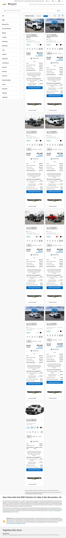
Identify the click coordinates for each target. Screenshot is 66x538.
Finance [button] (45, 4)
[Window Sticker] (42, 49)
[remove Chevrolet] (39, 16)
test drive (8, 510)
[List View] (62, 16)
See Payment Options (34, 87)
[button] (42, 25)
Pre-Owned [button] (38, 4)
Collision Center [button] (55, 4)
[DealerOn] (6, 533)
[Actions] (41, 36)
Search (58, 10)
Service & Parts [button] (49, 4)
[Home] (29, 4)
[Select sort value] (55, 16)
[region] (34, 74)
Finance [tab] (54, 53)
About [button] (63, 4)
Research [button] (60, 4)
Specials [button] (42, 4)
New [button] (31, 4)
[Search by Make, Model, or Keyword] (31, 10)
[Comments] (40, 49)
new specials (57, 510)
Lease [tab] (60, 53)
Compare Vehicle (32, 110)
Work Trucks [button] (34, 4)
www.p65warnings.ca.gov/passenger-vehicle (15, 523)
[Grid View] (59, 16)
